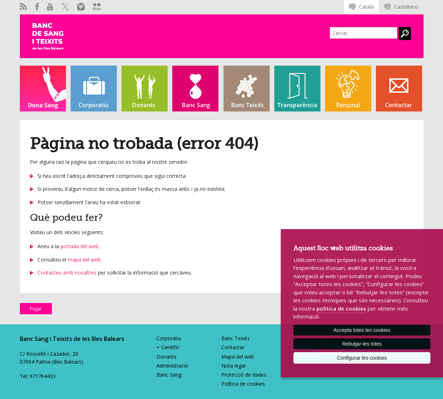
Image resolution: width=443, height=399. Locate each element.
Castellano (406, 6)
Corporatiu (168, 338)
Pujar (36, 308)
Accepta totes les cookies (361, 330)
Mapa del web (237, 356)
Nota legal (233, 365)
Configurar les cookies (362, 358)
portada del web (79, 246)
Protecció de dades (243, 374)
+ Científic (168, 347)
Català (366, 6)
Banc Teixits (235, 338)
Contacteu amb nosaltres (67, 272)
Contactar (232, 347)
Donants (166, 356)
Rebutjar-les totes (362, 344)
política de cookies (341, 308)
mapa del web (84, 259)
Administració (172, 365)
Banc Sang (168, 374)
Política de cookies (243, 383)
